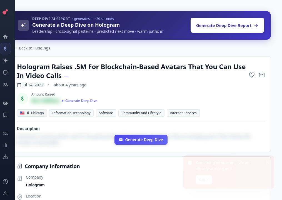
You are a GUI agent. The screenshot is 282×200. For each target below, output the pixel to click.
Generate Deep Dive (141, 139)
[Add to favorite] (251, 75)
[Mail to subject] (261, 75)
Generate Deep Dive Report (227, 25)
